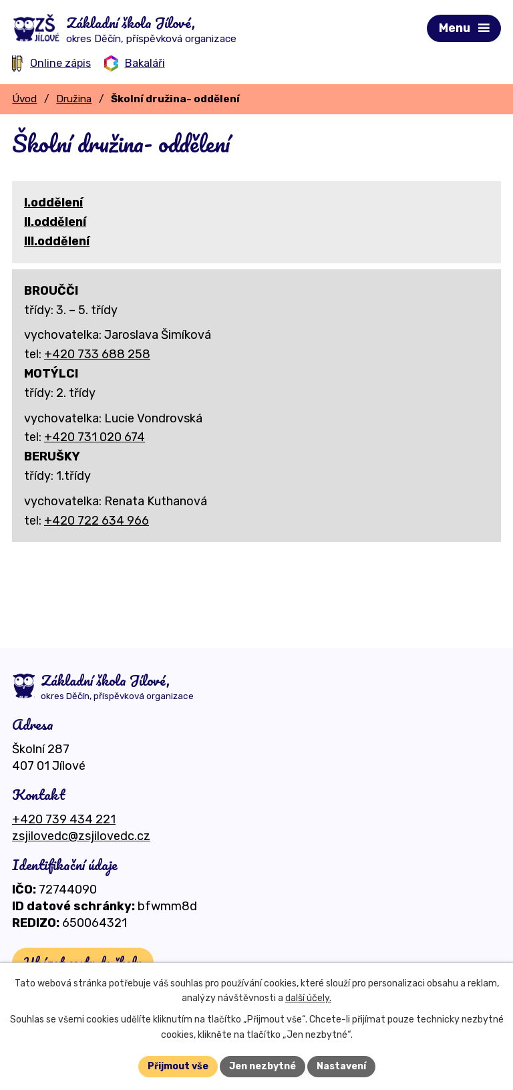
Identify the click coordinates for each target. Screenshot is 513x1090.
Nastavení (341, 1066)
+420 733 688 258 (97, 354)
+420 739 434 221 (64, 819)
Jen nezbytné (262, 1066)
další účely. (308, 998)
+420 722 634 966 (96, 520)
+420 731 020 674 (94, 437)
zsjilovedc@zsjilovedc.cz (81, 836)
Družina (74, 99)
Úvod (24, 99)
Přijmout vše (178, 1066)
